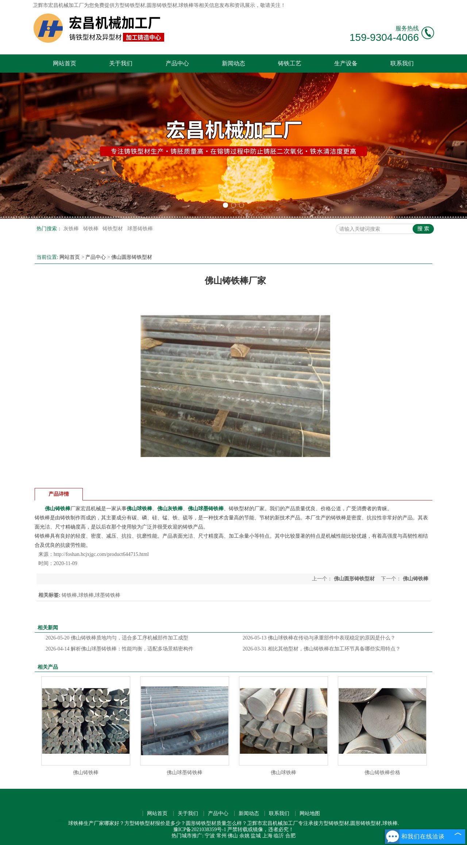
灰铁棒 (71, 228)
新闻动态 (233, 63)
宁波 (210, 835)
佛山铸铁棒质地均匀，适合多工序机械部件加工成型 (117, 638)
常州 (221, 835)
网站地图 (310, 813)
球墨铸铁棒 (140, 228)
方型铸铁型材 (130, 5)
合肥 (290, 835)
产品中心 (177, 63)
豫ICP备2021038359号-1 (199, 829)
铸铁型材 (113, 228)
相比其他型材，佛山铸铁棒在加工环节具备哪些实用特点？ (322, 649)
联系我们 (402, 63)
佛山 (233, 835)
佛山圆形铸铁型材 (131, 257)
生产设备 (346, 63)
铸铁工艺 (289, 63)
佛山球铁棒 (283, 772)
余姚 (244, 835)
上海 (267, 835)
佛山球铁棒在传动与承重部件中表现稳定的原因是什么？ (319, 638)
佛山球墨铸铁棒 (184, 772)
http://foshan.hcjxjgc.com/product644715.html (101, 554)
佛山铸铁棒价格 (382, 772)
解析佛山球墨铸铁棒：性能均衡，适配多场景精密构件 (119, 649)
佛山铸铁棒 (86, 772)
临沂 (279, 835)
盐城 (256, 835)
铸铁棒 (91, 228)
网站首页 (64, 63)
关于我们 (120, 63)
